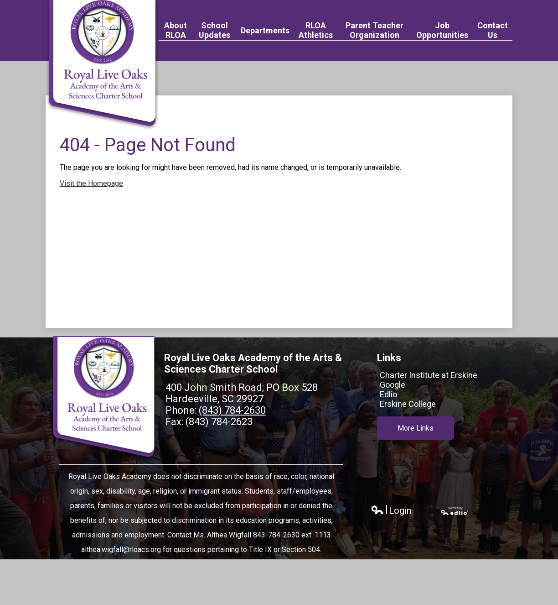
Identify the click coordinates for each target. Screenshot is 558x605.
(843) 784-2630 (232, 410)
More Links (416, 427)
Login (391, 510)
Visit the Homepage (91, 183)
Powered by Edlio (455, 511)
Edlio (388, 394)
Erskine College (408, 404)
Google (392, 384)
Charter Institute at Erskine (428, 375)
